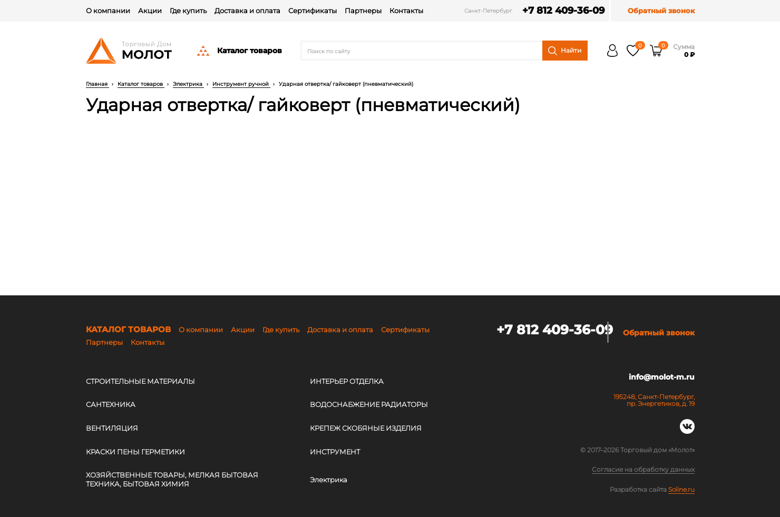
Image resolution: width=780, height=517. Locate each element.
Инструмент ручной (241, 84)
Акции (150, 10)
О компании (108, 10)
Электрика (188, 84)
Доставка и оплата (247, 10)
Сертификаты (312, 10)
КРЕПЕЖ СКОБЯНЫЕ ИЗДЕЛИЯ (366, 428)
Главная (97, 84)
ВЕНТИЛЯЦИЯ (112, 428)
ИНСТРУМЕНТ (335, 452)
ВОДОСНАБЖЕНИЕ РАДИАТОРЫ (369, 404)
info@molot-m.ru (662, 379)
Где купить (188, 10)
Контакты (406, 10)
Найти (564, 50)
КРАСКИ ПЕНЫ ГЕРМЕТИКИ (135, 452)
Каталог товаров (239, 50)
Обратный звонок (661, 11)
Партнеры (363, 10)
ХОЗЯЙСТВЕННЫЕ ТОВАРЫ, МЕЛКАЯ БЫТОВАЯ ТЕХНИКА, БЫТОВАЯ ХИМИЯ (172, 479)
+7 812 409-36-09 (551, 10)
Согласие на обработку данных (643, 470)
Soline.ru (681, 489)
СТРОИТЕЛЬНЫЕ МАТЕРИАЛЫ (140, 381)
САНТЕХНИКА (110, 404)
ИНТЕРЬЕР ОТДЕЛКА (347, 381)
